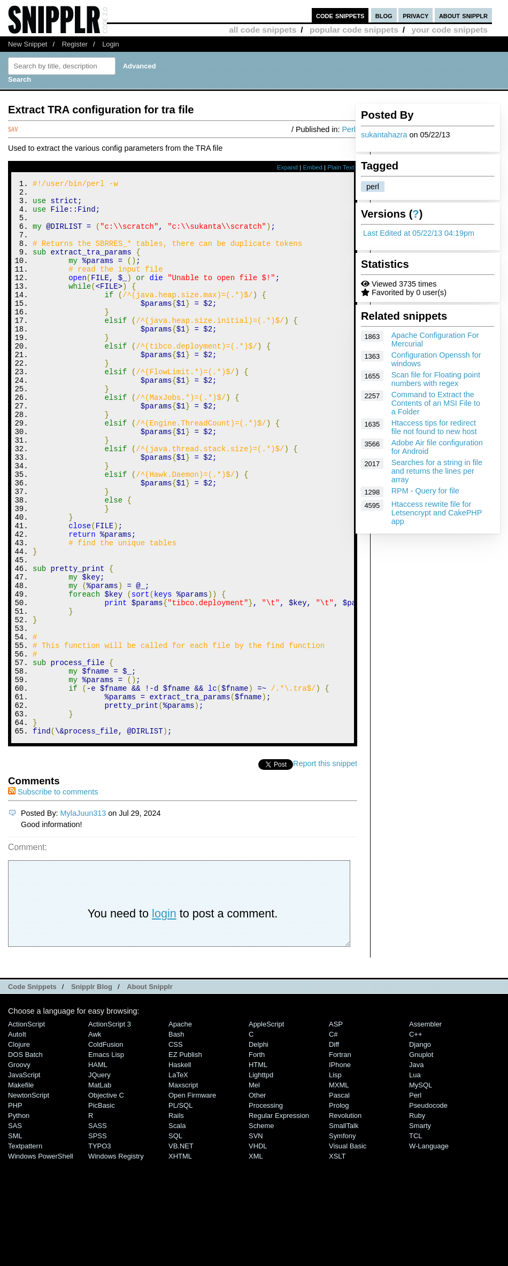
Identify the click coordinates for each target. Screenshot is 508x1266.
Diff (334, 1149)
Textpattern (25, 1250)
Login (110, 44)
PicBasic (101, 1210)
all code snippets (262, 29)
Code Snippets (32, 1091)
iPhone (340, 1169)
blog (383, 15)
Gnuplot (421, 1159)
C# (333, 1138)
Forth (257, 1159)
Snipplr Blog (91, 1091)
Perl (349, 129)
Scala (177, 1230)
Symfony (342, 1240)
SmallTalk (343, 1230)
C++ (415, 1138)
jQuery (99, 1179)
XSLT (337, 1260)
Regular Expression (279, 1220)
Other (257, 1199)
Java (416, 1169)
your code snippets (449, 29)
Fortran (340, 1159)
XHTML (180, 1260)
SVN (256, 1240)
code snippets (340, 15)
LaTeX (178, 1179)
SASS (97, 1230)
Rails (176, 1220)
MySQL (420, 1189)
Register (75, 44)
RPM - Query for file (425, 491)
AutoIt (17, 1138)
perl (372, 186)
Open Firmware (192, 1199)
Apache (180, 1128)
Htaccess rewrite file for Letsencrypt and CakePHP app (436, 513)
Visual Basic (347, 1250)
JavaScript (24, 1179)
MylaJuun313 (83, 917)
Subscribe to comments (53, 896)
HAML (97, 1169)
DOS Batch (25, 1159)
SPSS (97, 1240)
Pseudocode (428, 1210)
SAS (15, 1230)
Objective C (106, 1199)
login (164, 1017)
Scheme (261, 1230)
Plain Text (340, 167)
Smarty (420, 1230)
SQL (175, 1240)
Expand (287, 167)
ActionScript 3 (109, 1128)
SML (15, 1240)
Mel (254, 1189)
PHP (15, 1210)
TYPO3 (99, 1250)
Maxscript (183, 1189)
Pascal (339, 1199)
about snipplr (463, 15)
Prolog (339, 1210)
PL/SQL (180, 1210)
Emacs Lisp (106, 1159)
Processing (266, 1210)
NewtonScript (28, 1199)
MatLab (99, 1189)
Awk (94, 1138)
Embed (312, 167)
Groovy (19, 1169)
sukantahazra (384, 134)
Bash (176, 1138)
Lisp (335, 1179)
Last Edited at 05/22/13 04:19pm (418, 233)
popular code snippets (354, 29)
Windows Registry (116, 1260)
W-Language (429, 1250)
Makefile (21, 1189)
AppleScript (266, 1128)
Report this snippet (325, 867)
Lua (415, 1179)
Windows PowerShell (40, 1260)
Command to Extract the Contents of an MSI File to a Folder (435, 403)
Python (18, 1220)
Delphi (258, 1149)
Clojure (19, 1149)
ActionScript (26, 1128)
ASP (336, 1128)
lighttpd (261, 1179)
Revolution (345, 1220)
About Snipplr (150, 1091)
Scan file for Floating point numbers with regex (435, 379)
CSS (175, 1149)
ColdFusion (106, 1149)
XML (256, 1260)
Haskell (179, 1169)
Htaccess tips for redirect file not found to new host (434, 427)
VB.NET (181, 1250)
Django (420, 1149)
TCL (415, 1240)
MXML (339, 1189)
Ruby (417, 1220)
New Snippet (27, 44)
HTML (258, 1169)
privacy (415, 15)
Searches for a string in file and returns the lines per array (436, 471)
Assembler (425, 1128)
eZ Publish (185, 1159)
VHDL (258, 1250)
